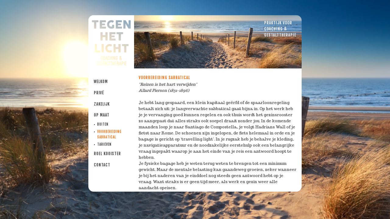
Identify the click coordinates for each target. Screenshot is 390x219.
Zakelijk (102, 104)
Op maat (101, 115)
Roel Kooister (107, 153)
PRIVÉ (99, 92)
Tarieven (104, 144)
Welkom (101, 81)
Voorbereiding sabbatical (109, 134)
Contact (102, 164)
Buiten (102, 124)
